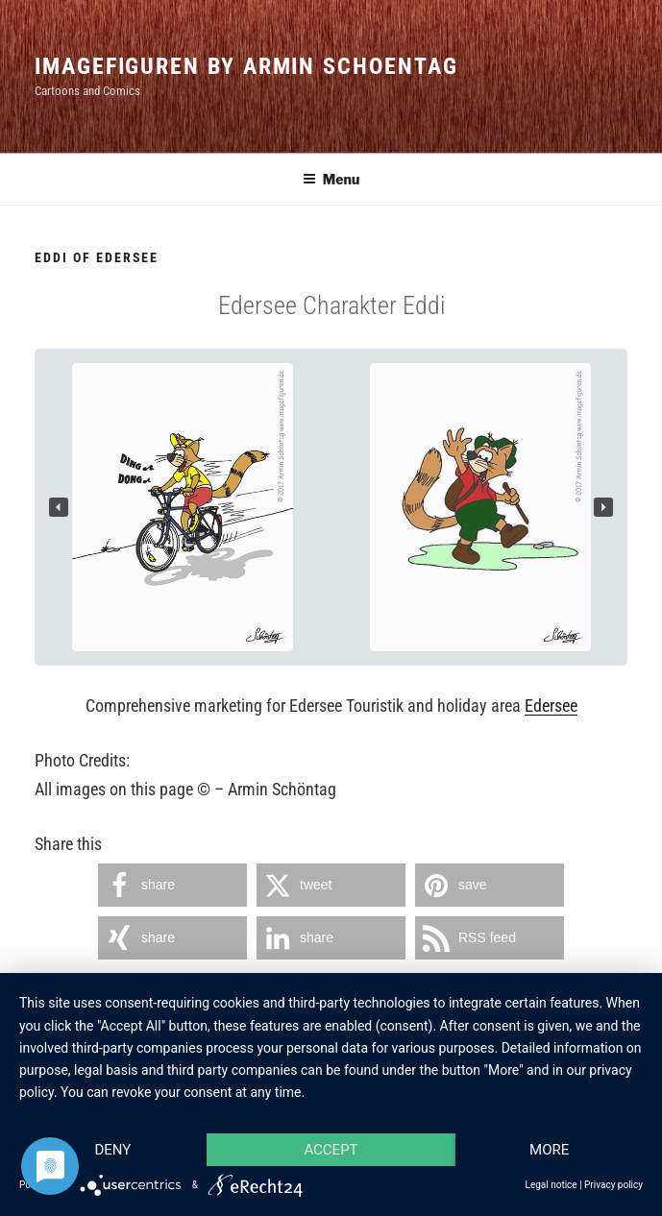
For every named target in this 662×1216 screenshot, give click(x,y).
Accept (330, 1149)
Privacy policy (613, 1185)
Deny (112, 1149)
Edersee (551, 705)
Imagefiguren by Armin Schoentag (246, 66)
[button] (58, 507)
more (549, 1149)
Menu (331, 179)
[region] (331, 507)
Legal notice (551, 1185)
